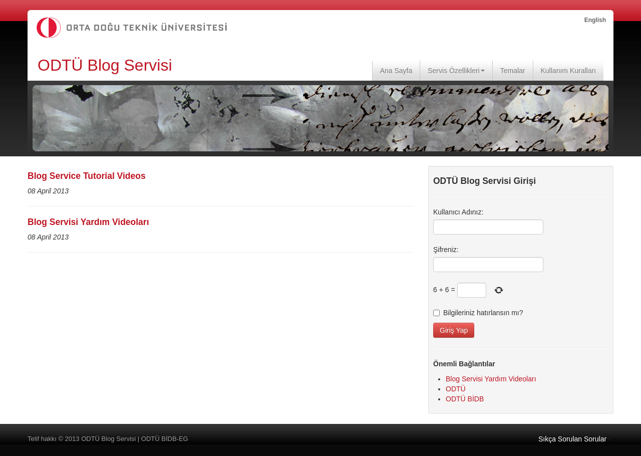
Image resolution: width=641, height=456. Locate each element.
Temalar (512, 71)
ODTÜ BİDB (465, 399)
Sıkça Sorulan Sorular (572, 439)
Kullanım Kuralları (568, 71)
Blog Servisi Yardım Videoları (88, 222)
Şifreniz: (446, 250)
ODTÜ (456, 389)
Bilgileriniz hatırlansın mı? (478, 313)
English (595, 20)
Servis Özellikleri (456, 71)
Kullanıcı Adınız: (458, 212)
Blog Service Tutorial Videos (87, 176)
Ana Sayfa (396, 71)
